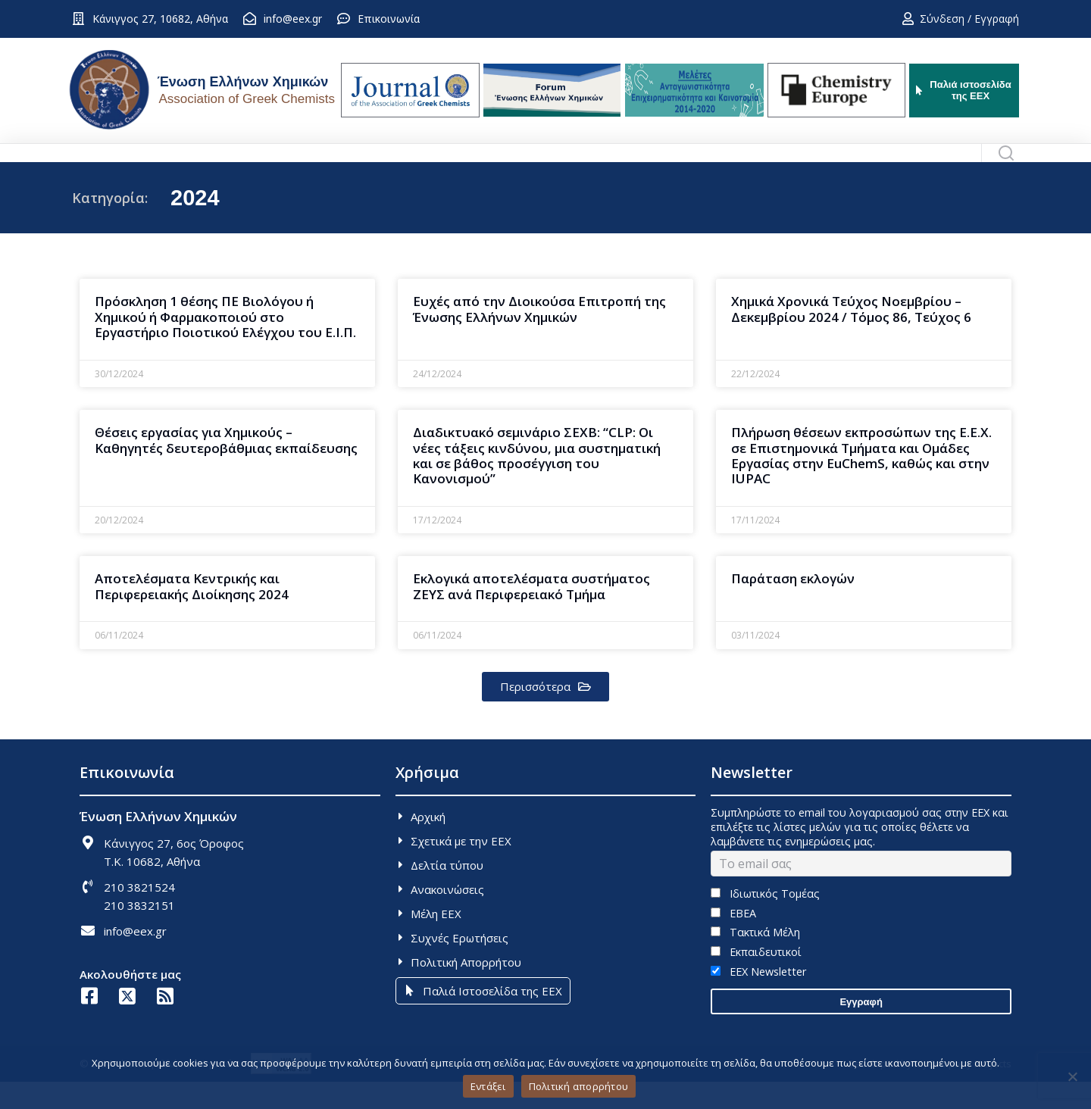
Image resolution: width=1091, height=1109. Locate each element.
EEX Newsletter (758, 999)
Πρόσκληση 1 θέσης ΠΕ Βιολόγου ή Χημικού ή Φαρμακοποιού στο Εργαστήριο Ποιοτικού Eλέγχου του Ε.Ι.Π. (225, 344)
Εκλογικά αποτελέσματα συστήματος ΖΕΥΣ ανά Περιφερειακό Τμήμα (531, 613)
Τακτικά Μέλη (755, 959)
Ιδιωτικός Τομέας (765, 921)
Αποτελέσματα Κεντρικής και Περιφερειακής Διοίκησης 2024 (192, 613)
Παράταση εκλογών (793, 605)
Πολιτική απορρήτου (579, 1086)
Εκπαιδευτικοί (756, 979)
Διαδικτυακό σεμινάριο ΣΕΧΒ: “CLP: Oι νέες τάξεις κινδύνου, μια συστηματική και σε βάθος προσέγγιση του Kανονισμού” (537, 482)
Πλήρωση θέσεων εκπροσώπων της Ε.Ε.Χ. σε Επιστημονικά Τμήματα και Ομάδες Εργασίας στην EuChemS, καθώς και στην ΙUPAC (861, 482)
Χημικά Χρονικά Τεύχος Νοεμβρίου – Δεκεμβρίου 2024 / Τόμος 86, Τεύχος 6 (851, 336)
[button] (545, 714)
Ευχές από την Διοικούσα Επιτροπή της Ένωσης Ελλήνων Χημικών (539, 336)
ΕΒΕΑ (733, 940)
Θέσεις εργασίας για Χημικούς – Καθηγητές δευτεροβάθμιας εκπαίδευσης (226, 467)
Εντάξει (488, 1086)
